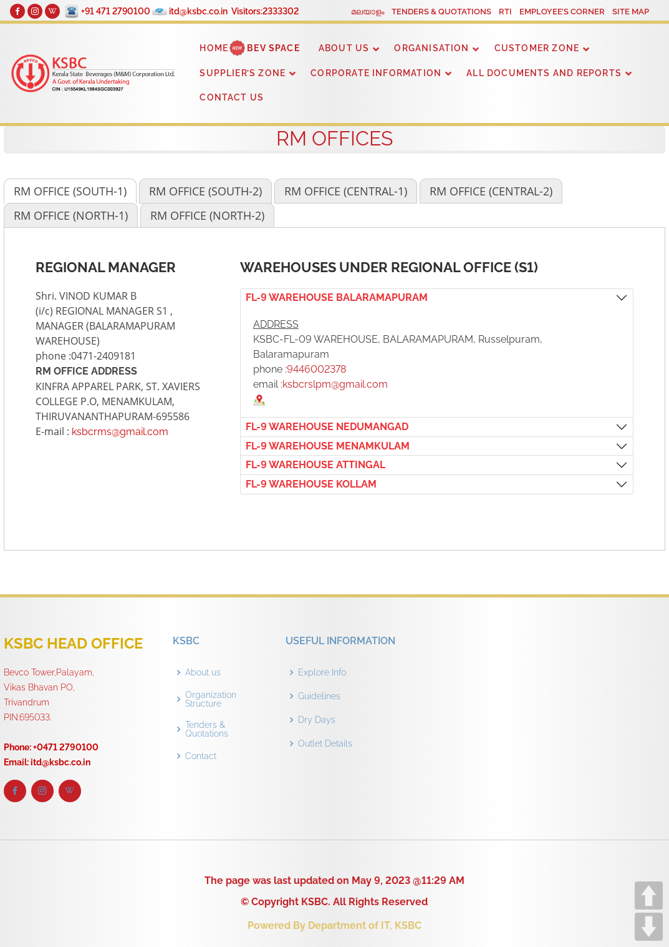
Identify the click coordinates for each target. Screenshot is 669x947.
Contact (200, 756)
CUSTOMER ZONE (536, 48)
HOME (214, 48)
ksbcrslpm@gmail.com (335, 384)
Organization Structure (210, 699)
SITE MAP (630, 11)
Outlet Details (325, 743)
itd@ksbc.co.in (198, 11)
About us (203, 672)
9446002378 (316, 369)
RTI (505, 11)
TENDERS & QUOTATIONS (441, 11)
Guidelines (319, 696)
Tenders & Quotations (206, 729)
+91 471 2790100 (115, 11)
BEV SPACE (273, 48)
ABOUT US (344, 48)
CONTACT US (232, 97)
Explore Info (322, 672)
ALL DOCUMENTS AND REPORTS (544, 73)
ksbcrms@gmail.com (120, 432)
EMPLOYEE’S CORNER (562, 11)
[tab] (70, 191)
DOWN (649, 927)
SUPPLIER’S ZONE (243, 73)
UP (649, 895)
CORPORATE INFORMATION (375, 73)
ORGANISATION (431, 48)
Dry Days (316, 719)
